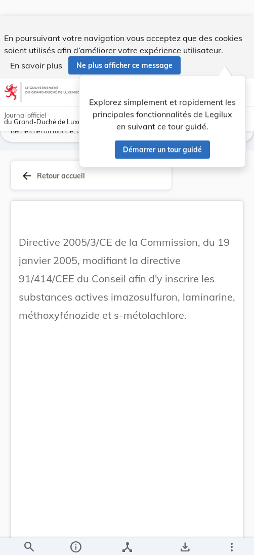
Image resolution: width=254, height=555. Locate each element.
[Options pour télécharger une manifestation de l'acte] (184, 538)
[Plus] (231, 538)
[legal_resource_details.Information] (75, 538)
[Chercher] (29, 538)
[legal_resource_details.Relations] (126, 538)
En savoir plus (36, 50)
